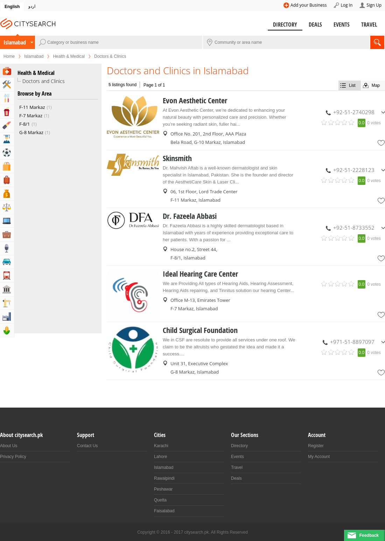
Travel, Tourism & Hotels (7, 180)
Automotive (7, 262)
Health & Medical (69, 56)
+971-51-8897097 (352, 341)
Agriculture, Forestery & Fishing (7, 330)
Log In (346, 5)
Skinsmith (177, 158)
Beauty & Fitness (7, 125)
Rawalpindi (164, 478)
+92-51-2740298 (353, 112)
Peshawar (163, 489)
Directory (285, 24)
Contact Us (87, 445)
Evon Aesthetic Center (195, 100)
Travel (369, 24)
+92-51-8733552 (353, 227)
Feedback (369, 535)
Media (7, 248)
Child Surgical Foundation (200, 330)
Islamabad (15, 42)
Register (316, 445)
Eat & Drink (7, 98)
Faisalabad (164, 510)
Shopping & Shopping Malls (7, 166)
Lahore (160, 456)
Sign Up (374, 5)
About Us (8, 445)
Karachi (161, 445)
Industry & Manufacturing (7, 316)
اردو (31, 6)
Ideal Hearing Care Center (200, 274)
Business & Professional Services (7, 234)
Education (7, 139)
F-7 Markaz (34, 115)
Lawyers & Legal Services (7, 207)
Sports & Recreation (7, 152)
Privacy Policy (13, 456)
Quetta (160, 500)
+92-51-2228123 (353, 169)
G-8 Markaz (34, 132)
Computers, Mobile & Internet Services (7, 221)
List (352, 85)
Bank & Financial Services (7, 193)
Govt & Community (7, 289)
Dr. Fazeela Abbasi (190, 216)
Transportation (7, 275)
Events (342, 24)
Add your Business (308, 5)
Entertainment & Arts (7, 111)
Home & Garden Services (7, 84)
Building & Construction (7, 303)
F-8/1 (28, 124)
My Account (319, 456)
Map (376, 85)
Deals (315, 24)
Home (9, 56)
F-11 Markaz (35, 107)
